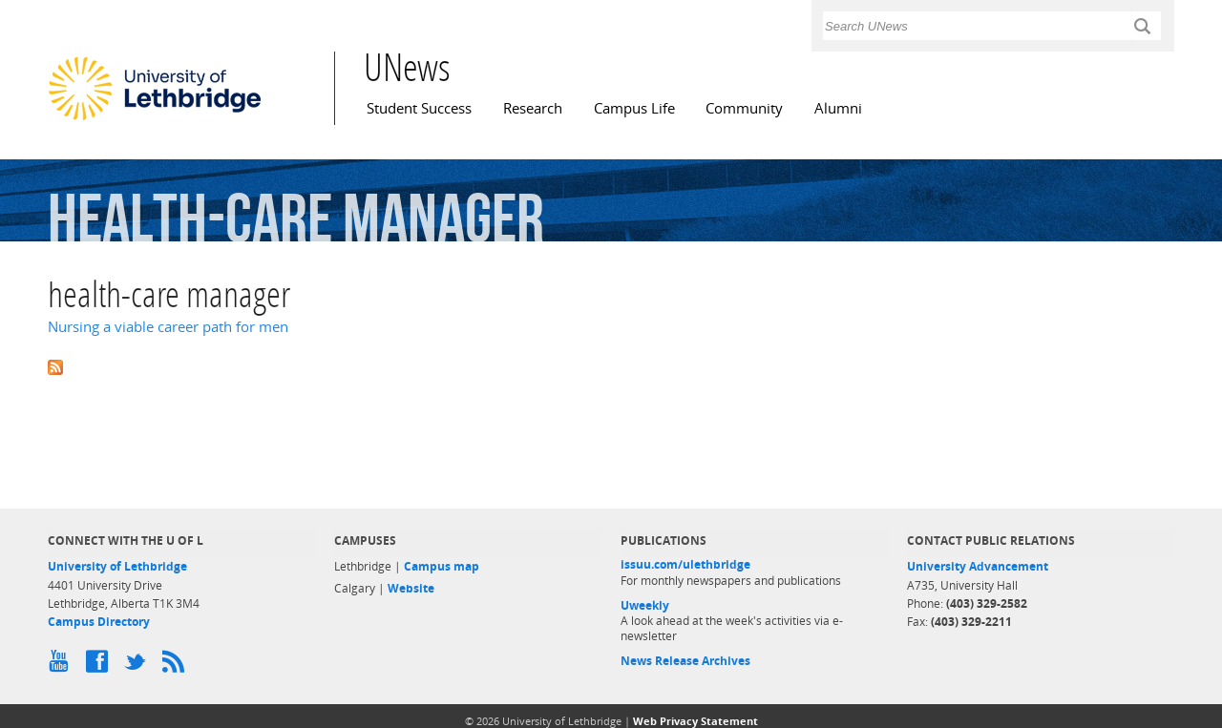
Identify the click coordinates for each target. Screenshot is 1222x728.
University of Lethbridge (117, 566)
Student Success (419, 108)
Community (744, 108)
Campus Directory (99, 621)
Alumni (838, 108)
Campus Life (634, 108)
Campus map (441, 566)
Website (411, 588)
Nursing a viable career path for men (168, 327)
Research (532, 108)
